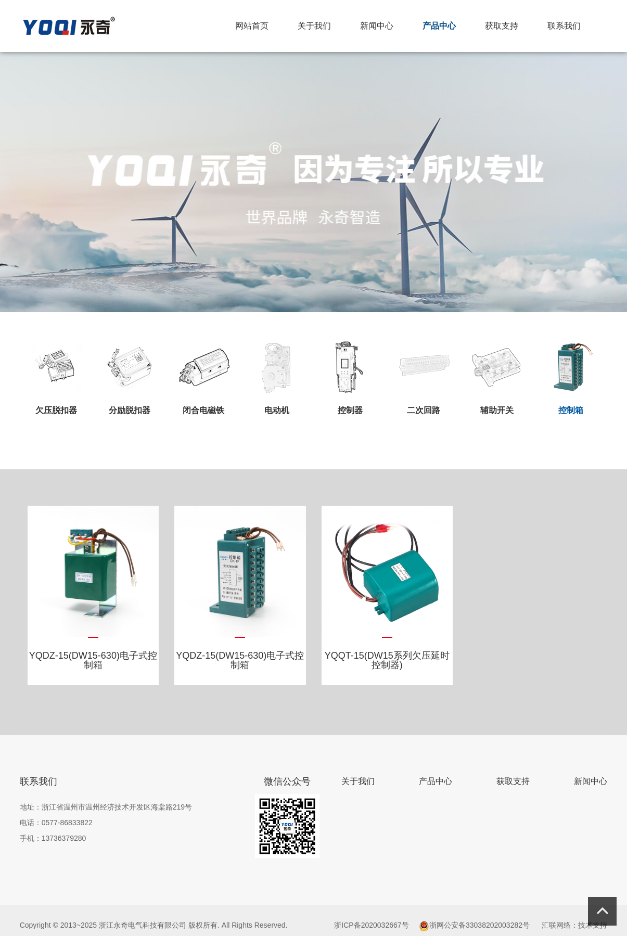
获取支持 (501, 25)
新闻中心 (376, 25)
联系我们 (564, 25)
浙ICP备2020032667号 (371, 925)
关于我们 (314, 25)
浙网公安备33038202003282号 (479, 925)
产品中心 (439, 25)
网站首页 (251, 25)
